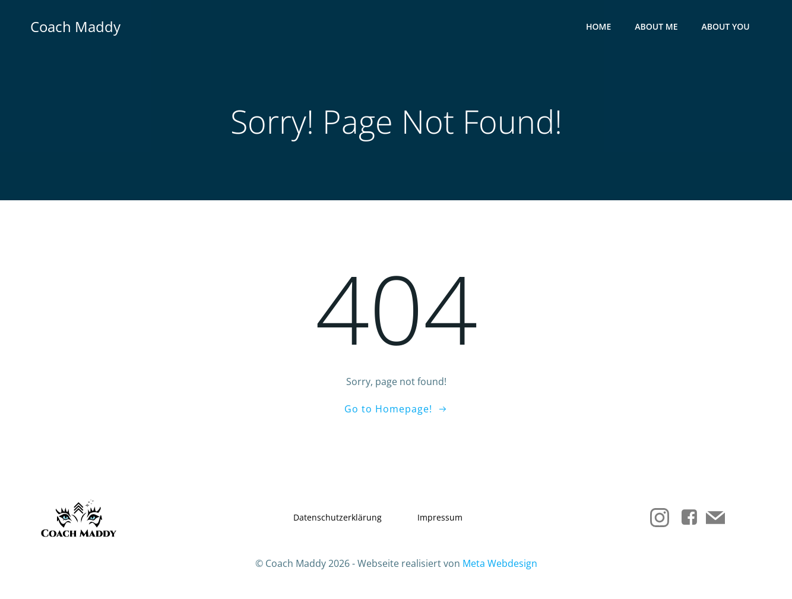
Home (598, 27)
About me (656, 27)
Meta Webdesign (499, 563)
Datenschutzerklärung (337, 518)
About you (726, 27)
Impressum (439, 518)
